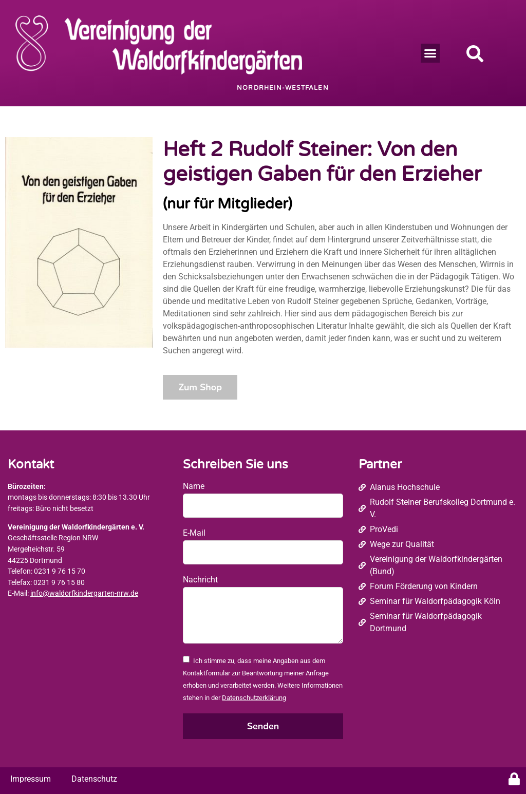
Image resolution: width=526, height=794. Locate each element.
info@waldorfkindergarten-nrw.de (84, 593)
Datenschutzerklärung (254, 698)
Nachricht (200, 579)
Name (193, 486)
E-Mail (194, 533)
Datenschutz (94, 779)
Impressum (30, 779)
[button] (430, 53)
